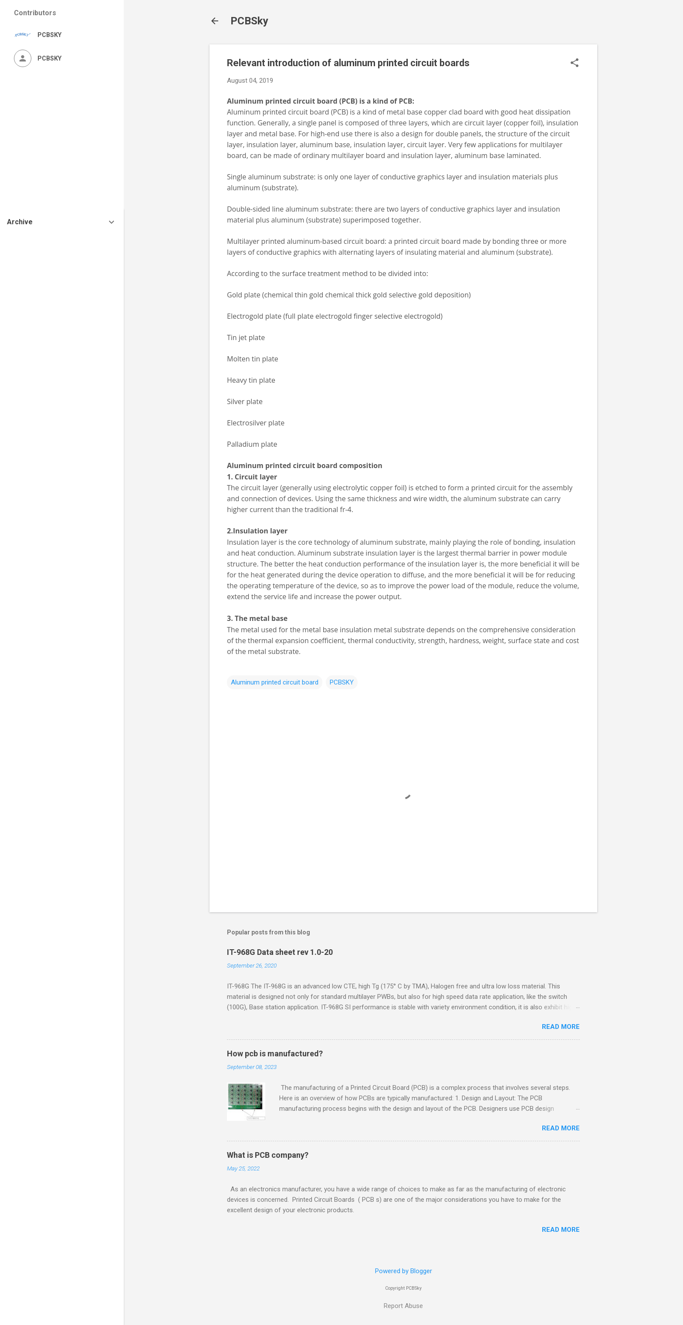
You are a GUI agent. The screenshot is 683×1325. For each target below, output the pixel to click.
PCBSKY (342, 682)
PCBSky (249, 21)
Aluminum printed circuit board (282, 101)
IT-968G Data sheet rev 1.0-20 (280, 952)
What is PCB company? (267, 1155)
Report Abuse (403, 1306)
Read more (561, 1027)
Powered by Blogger (403, 1271)
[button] (574, 63)
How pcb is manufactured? (275, 1053)
